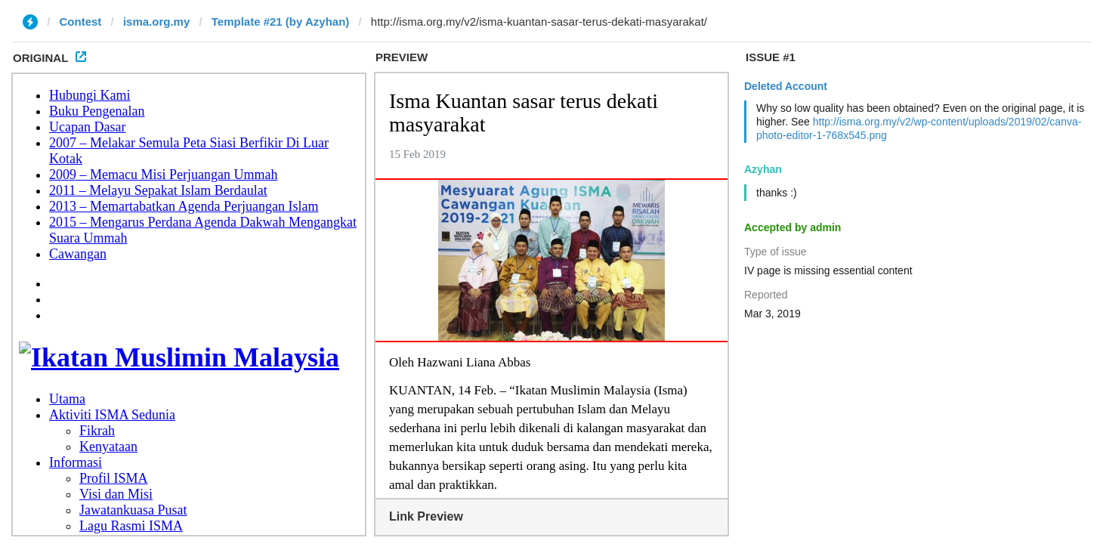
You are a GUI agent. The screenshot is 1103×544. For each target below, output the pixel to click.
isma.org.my (156, 21)
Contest (81, 21)
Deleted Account (785, 86)
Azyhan (763, 169)
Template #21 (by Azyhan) (281, 21)
